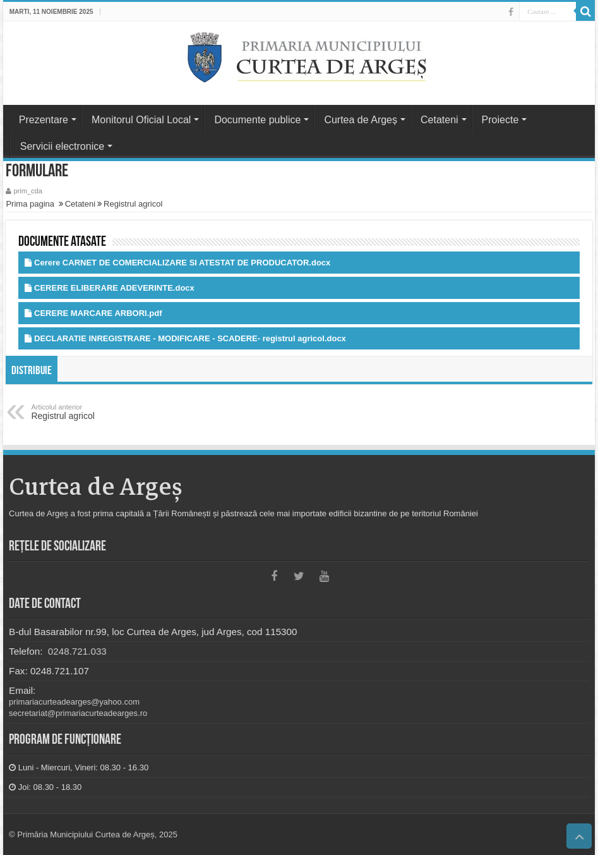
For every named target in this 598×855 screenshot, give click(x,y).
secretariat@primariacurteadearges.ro (78, 713)
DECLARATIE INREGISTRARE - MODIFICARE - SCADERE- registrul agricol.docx (190, 338)
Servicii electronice (62, 146)
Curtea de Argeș (360, 119)
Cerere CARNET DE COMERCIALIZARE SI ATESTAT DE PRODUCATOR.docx (182, 262)
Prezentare (43, 119)
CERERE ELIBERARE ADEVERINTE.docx (114, 288)
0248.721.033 (76, 651)
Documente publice (257, 119)
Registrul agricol (133, 204)
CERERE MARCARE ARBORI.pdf (98, 313)
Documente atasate (62, 242)
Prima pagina (30, 204)
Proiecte (500, 119)
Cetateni (439, 119)
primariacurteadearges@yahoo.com (74, 701)
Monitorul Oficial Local (141, 119)
